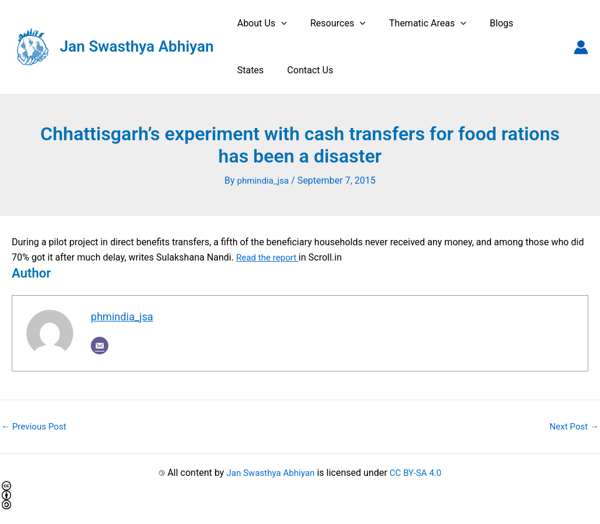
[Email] (99, 346)
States (529, 23)
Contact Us (258, 70)
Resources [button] (331, 23)
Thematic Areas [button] (416, 23)
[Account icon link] (581, 47)
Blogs (485, 23)
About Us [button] (260, 23)
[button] (279, 23)
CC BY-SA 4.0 (418, 472)
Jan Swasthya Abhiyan (137, 46)
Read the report (269, 256)
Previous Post (35, 426)
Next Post (572, 426)
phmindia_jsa (124, 316)
